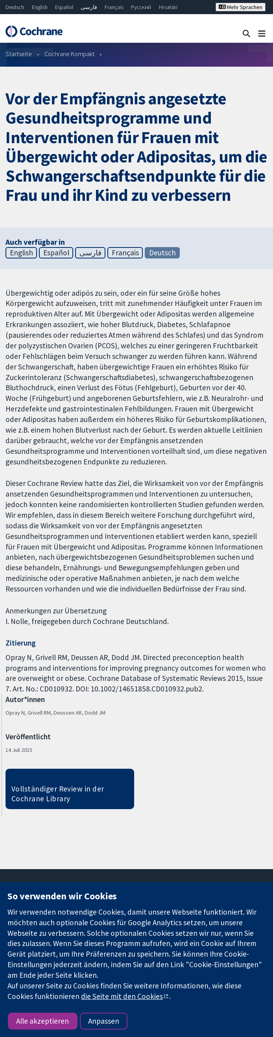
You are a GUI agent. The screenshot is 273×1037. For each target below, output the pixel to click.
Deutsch (15, 7)
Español (64, 7)
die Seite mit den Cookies (122, 996)
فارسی (89, 7)
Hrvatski (168, 7)
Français (114, 7)
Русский (141, 7)
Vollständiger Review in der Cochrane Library (57, 793)
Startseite (19, 54)
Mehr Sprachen (240, 7)
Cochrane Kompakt (69, 54)
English (40, 7)
